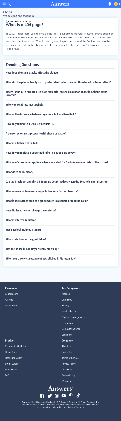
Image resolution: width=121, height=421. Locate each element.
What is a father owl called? (22, 143)
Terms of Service (70, 358)
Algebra (66, 293)
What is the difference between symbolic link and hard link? (41, 114)
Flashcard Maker (13, 358)
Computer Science (71, 328)
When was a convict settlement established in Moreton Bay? (41, 258)
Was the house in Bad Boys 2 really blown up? (32, 249)
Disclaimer (67, 369)
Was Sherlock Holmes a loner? (23, 229)
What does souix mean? (19, 172)
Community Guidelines (16, 346)
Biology (65, 305)
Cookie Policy (68, 375)
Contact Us (67, 352)
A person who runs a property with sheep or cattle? (36, 133)
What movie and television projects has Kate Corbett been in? (42, 191)
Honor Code (11, 352)
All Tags (9, 299)
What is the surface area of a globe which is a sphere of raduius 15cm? (47, 201)
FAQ (7, 375)
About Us (66, 346)
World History (69, 311)
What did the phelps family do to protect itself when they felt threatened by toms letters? (58, 82)
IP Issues (66, 381)
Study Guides (11, 363)
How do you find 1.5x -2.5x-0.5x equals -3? (30, 124)
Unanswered (11, 305)
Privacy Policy (68, 363)
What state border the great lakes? (26, 239)
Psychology (67, 323)
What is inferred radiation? (21, 220)
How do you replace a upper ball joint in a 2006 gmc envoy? (41, 153)
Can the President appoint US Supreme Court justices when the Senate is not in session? (57, 181)
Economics (67, 334)
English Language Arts (73, 317)
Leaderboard (11, 293)
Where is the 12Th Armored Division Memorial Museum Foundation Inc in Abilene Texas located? (56, 93)
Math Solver (11, 369)
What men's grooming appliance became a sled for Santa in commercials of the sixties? (57, 162)
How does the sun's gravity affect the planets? (33, 72)
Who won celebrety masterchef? (24, 104)
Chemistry (67, 299)
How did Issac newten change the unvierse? (31, 210)
